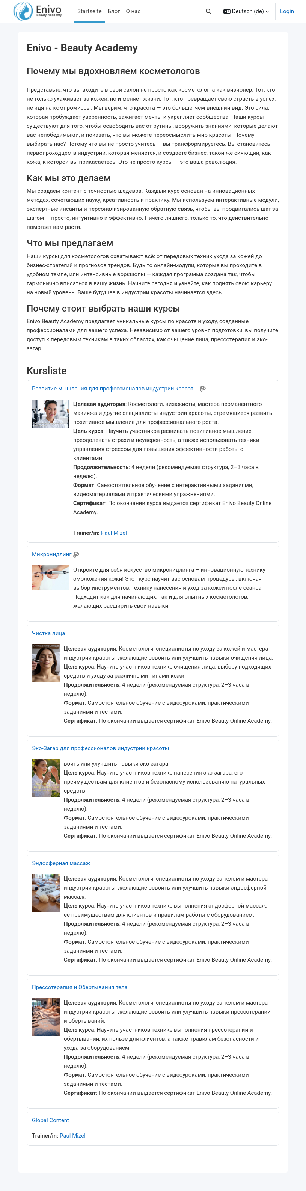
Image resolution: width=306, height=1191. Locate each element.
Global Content (50, 1120)
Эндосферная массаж (61, 863)
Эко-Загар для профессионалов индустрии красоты (100, 748)
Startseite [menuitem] (89, 11)
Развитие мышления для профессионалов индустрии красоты (115, 388)
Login (287, 11)
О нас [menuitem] (133, 11)
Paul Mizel (114, 533)
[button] (208, 11)
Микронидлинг (51, 554)
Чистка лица (48, 633)
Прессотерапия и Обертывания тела (80, 987)
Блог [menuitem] (114, 11)
